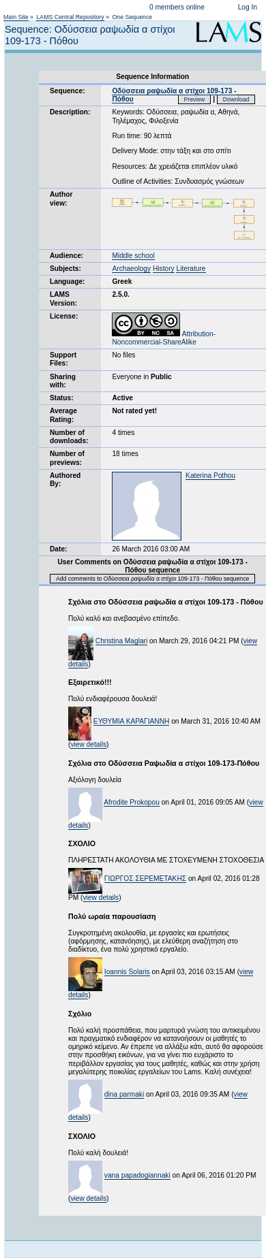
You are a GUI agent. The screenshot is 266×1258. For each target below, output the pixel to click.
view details (88, 744)
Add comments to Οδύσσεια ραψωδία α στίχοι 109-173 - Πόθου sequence (152, 578)
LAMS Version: (63, 298)
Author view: (61, 198)
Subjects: (65, 268)
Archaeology (131, 268)
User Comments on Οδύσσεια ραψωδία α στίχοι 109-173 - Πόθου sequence (152, 566)
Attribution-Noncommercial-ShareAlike (164, 338)
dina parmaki (124, 1094)
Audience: (66, 255)
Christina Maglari (121, 641)
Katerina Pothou (210, 475)
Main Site (16, 17)
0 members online (177, 7)
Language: (67, 281)
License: (64, 316)
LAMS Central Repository (70, 17)
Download (236, 99)
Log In (247, 7)
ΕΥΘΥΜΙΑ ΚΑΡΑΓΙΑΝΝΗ (131, 721)
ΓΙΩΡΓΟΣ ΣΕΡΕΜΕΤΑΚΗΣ (145, 878)
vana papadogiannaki (137, 1175)
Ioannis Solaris (127, 971)
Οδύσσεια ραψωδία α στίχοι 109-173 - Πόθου (174, 95)
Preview (194, 99)
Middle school (133, 255)
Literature (190, 268)
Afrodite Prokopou (132, 802)
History (164, 268)
